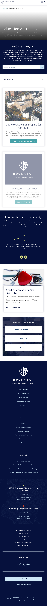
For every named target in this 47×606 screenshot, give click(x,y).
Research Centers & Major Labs (23, 465)
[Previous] (21, 257)
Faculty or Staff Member (23, 435)
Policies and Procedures (23, 542)
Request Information (21, 329)
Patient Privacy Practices (23, 530)
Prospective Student (23, 427)
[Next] (25, 257)
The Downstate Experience (22, 142)
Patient (23, 423)
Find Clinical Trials (23, 461)
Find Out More (11, 307)
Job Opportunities (23, 401)
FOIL (23, 539)
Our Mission (23, 389)
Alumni (23, 443)
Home (5, 8)
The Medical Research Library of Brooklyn (23, 469)
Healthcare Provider (23, 439)
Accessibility (23, 533)
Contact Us (23, 405)
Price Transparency (23, 545)
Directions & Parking (23, 584)
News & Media (23, 397)
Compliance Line (23, 536)
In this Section (8, 79)
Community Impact (23, 393)
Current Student (23, 431)
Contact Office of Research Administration (23, 472)
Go (42, 67)
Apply (22, 347)
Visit (21, 338)
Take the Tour (22, 203)
